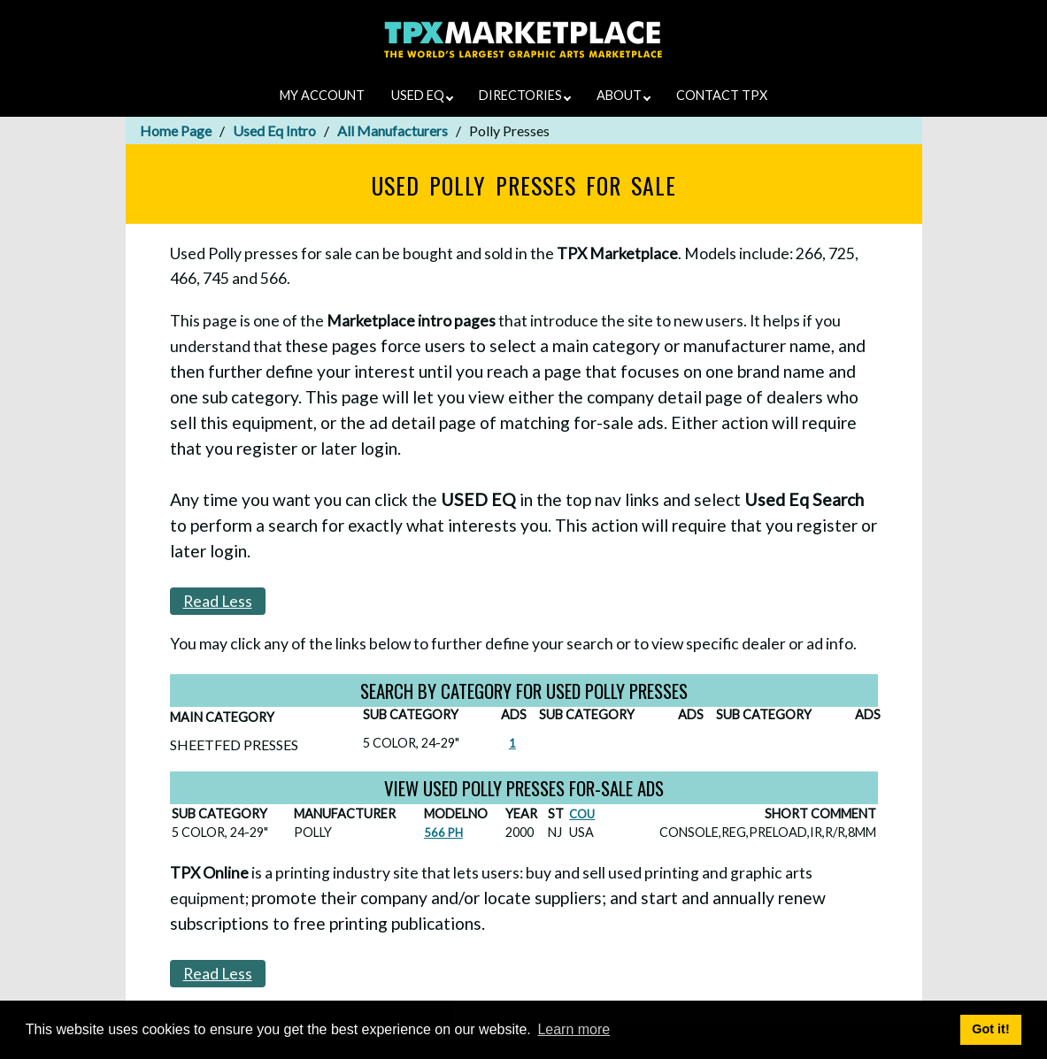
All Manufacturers (392, 130)
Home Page (176, 130)
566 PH (443, 832)
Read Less (217, 601)
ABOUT (624, 95)
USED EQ (422, 95)
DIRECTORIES (525, 95)
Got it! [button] (990, 1029)
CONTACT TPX (721, 95)
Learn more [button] (573, 1029)
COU (582, 814)
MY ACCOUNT (322, 95)
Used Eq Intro (274, 130)
